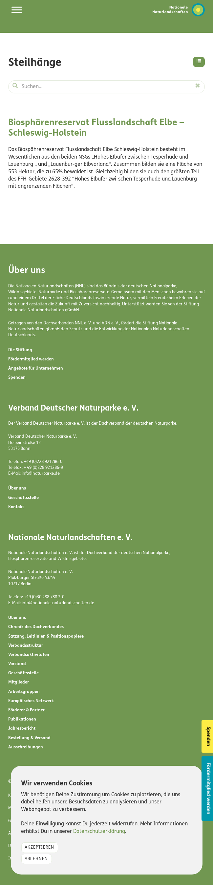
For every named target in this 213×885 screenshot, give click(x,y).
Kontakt (16, 507)
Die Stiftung (20, 350)
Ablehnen (36, 859)
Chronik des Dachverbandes (36, 627)
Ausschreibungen (25, 747)
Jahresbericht (21, 728)
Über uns (17, 488)
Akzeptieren (39, 847)
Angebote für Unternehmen (35, 368)
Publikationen (22, 719)
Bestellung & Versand (29, 738)
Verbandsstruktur (25, 646)
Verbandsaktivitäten (28, 655)
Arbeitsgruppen (24, 692)
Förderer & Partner (26, 710)
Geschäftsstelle (23, 498)
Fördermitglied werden (31, 359)
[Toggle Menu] (16, 10)
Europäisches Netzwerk (31, 701)
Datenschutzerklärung (99, 831)
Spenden (17, 377)
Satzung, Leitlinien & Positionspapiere (46, 636)
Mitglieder (18, 682)
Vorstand (17, 664)
